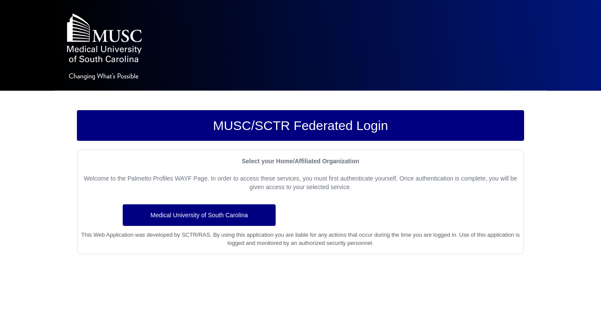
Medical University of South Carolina (199, 215)
